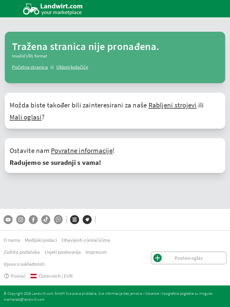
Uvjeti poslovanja (63, 251)
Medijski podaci (41, 239)
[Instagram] (20, 219)
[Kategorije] (74, 219)
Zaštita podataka (22, 251)
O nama (12, 239)
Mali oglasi (26, 116)
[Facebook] (33, 219)
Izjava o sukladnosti (24, 263)
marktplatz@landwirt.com (24, 299)
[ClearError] (30, 67)
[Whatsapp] (58, 219)
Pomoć (15, 275)
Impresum (96, 251)
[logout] (72, 67)
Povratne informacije (82, 150)
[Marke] (87, 219)
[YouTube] (8, 219)
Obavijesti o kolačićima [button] (86, 239)
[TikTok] (45, 219)
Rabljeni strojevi (173, 104)
